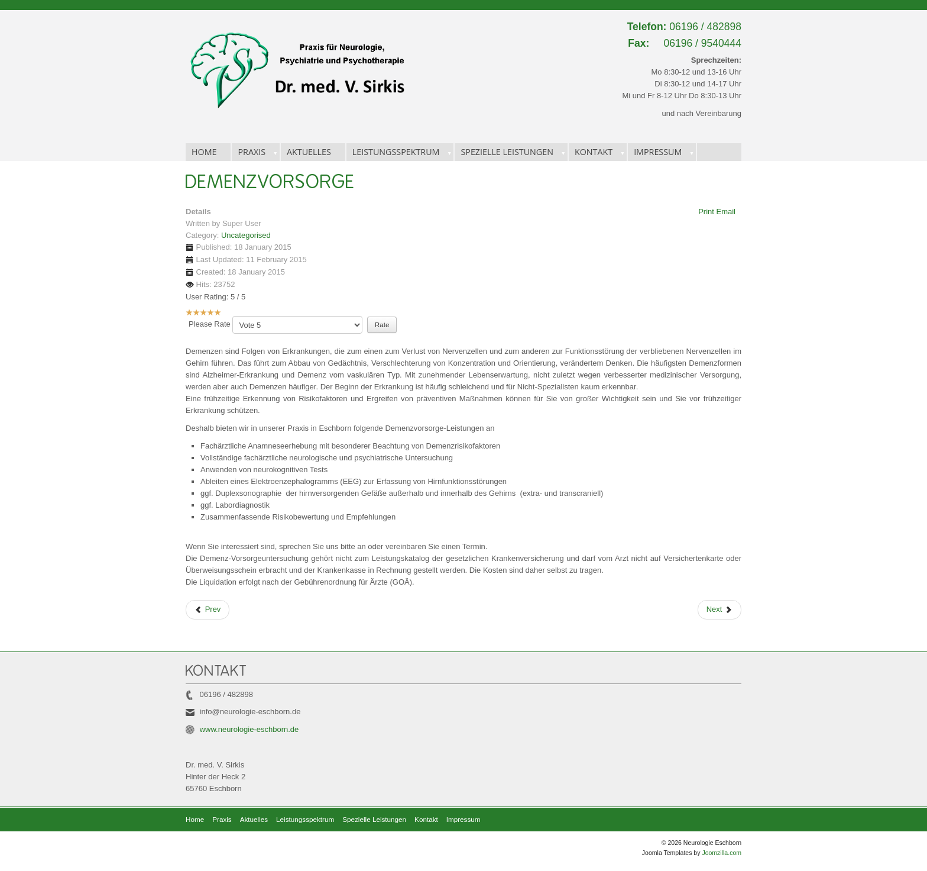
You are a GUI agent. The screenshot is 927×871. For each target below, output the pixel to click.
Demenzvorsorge (270, 182)
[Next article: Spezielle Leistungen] (719, 610)
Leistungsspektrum (396, 151)
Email (725, 211)
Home (204, 151)
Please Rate (210, 324)
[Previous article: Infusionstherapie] (207, 610)
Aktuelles (309, 151)
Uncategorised (246, 235)
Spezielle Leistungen (507, 151)
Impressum (658, 151)
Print (707, 211)
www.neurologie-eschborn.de (249, 729)
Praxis (251, 151)
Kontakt (593, 151)
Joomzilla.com (721, 852)
